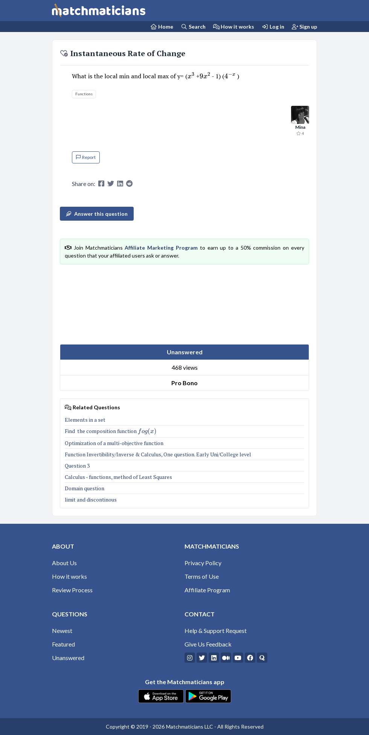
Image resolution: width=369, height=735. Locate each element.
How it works (234, 26)
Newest (62, 630)
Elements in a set (85, 419)
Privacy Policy (202, 562)
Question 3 (77, 465)
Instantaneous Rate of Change (122, 53)
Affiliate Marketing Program (161, 247)
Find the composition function (111, 431)
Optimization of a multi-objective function (114, 443)
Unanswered (68, 657)
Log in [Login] (273, 26)
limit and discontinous (91, 499)
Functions (84, 93)
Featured (63, 644)
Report (86, 157)
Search (193, 26)
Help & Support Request (215, 630)
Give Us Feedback (208, 644)
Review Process (72, 589)
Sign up (304, 26)
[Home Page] (162, 26)
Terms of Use (201, 576)
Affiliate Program (207, 589)
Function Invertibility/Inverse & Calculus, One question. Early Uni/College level (158, 454)
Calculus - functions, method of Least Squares (118, 476)
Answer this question (97, 213)
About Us (64, 562)
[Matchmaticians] (98, 10)
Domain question (84, 488)
